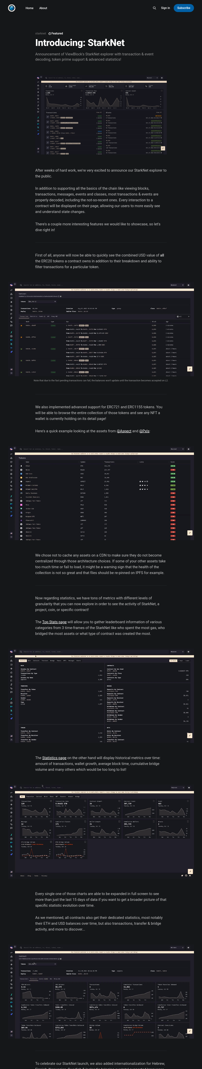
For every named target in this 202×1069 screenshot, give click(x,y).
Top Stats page (54, 622)
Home (29, 8)
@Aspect (124, 431)
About (43, 8)
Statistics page (54, 758)
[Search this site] (154, 8)
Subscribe (183, 8)
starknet (40, 33)
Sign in (165, 8)
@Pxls (144, 431)
